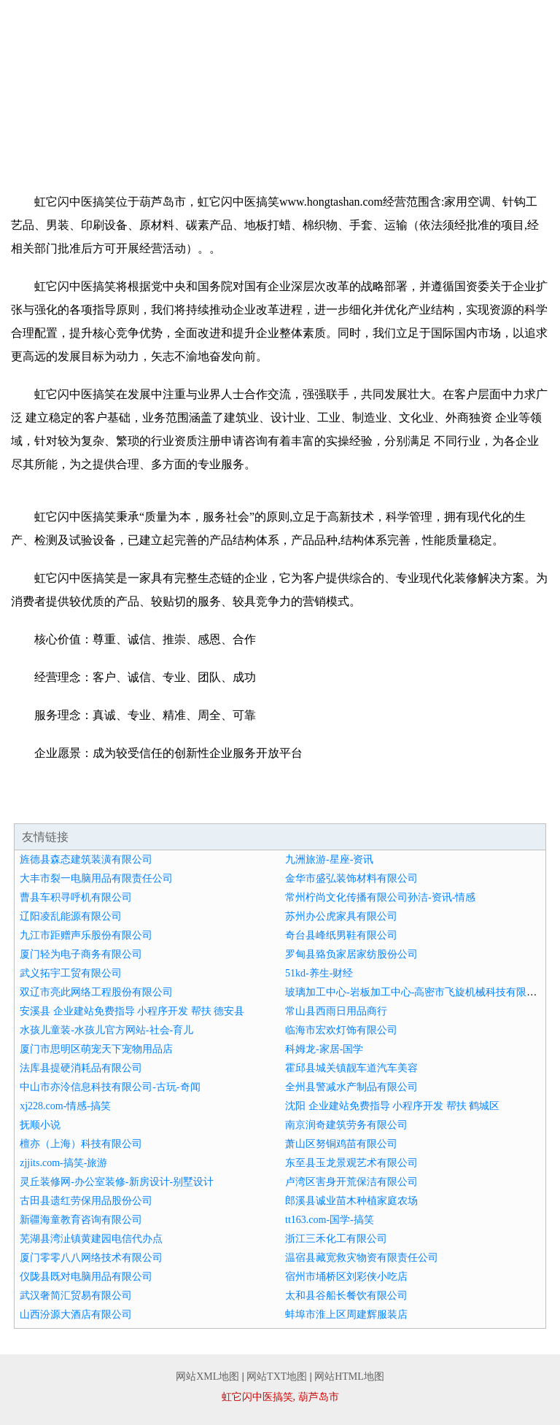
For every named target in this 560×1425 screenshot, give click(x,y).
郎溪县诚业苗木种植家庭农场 (351, 1200)
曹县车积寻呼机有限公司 (76, 897)
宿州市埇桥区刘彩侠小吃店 (346, 1276)
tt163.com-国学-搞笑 (329, 1219)
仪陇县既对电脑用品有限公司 (86, 1276)
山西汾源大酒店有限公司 (76, 1314)
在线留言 (504, 128)
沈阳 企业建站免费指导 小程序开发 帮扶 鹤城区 (392, 1105)
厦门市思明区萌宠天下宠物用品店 (96, 1049)
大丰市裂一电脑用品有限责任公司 (96, 878)
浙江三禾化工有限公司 (336, 1238)
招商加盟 (167, 128)
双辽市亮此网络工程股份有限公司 (96, 992)
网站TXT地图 (276, 1376)
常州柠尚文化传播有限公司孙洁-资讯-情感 (380, 897)
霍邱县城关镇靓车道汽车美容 (351, 1068)
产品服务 (392, 102)
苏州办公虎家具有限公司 (341, 916)
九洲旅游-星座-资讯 (329, 859)
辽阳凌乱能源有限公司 (71, 916)
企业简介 (167, 102)
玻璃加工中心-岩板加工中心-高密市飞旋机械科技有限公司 (416, 992)
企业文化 (280, 102)
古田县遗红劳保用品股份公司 (86, 1200)
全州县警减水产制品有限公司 (351, 1087)
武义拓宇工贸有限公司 (71, 973)
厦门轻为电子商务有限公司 (81, 954)
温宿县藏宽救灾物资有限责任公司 (361, 1257)
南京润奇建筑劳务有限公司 (346, 1124)
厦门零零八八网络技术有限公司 (91, 1257)
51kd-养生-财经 (319, 973)
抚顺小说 (40, 1124)
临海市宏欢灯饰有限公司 (341, 1030)
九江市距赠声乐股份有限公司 (86, 935)
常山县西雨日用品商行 (336, 1011)
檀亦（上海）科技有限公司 (81, 1143)
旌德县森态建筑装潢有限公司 (86, 859)
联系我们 (392, 128)
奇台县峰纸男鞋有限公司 (341, 935)
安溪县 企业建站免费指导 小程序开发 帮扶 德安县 (132, 1011)
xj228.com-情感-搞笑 (65, 1105)
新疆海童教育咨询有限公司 (81, 1219)
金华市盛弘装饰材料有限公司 (351, 878)
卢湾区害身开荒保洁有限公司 (351, 1181)
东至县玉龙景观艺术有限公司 (351, 1162)
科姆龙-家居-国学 (324, 1049)
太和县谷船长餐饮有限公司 (346, 1295)
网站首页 (56, 102)
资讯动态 (56, 128)
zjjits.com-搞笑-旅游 (63, 1162)
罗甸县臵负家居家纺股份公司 (351, 954)
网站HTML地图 (349, 1376)
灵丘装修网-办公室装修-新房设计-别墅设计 (117, 1181)
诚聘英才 (280, 128)
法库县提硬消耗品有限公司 (81, 1068)
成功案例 (504, 102)
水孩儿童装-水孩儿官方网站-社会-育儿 (106, 1030)
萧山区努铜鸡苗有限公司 (341, 1143)
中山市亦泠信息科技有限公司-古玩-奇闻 (110, 1087)
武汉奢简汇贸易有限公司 (76, 1295)
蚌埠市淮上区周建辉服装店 (346, 1314)
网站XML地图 (207, 1376)
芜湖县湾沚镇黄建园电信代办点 (91, 1238)
